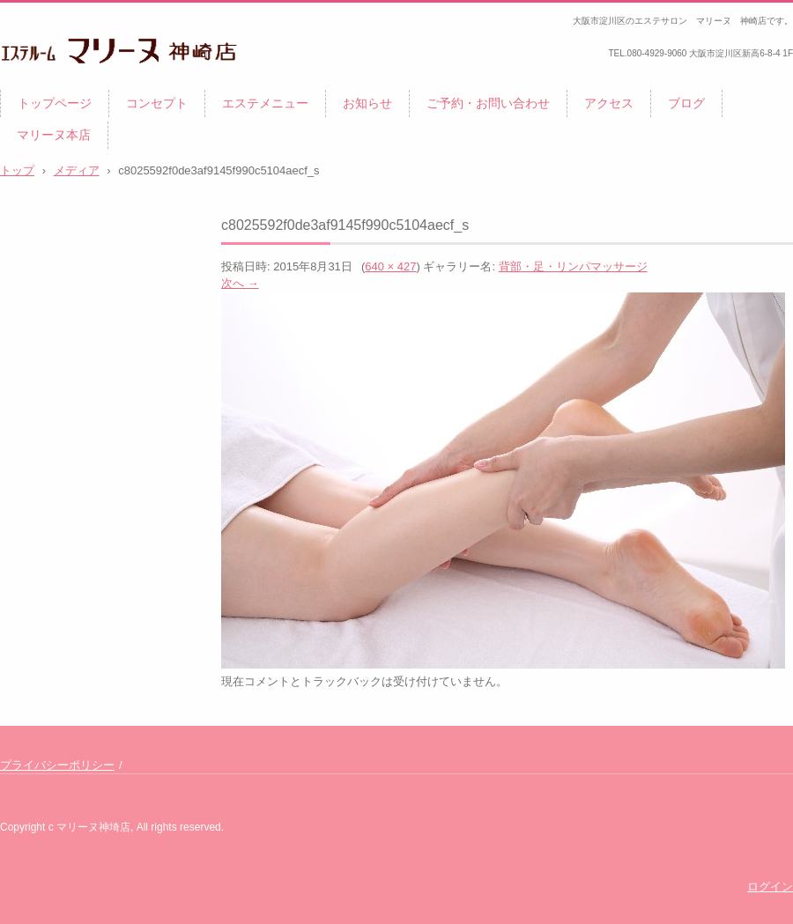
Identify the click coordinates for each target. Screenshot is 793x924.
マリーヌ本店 (54, 135)
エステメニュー (265, 103)
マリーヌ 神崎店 (63, 84)
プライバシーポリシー (57, 765)
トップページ (55, 103)
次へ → (240, 283)
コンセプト (157, 103)
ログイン (770, 886)
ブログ (686, 103)
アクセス (609, 103)
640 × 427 (390, 266)
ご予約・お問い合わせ (488, 103)
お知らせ (367, 103)
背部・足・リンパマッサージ (573, 266)
